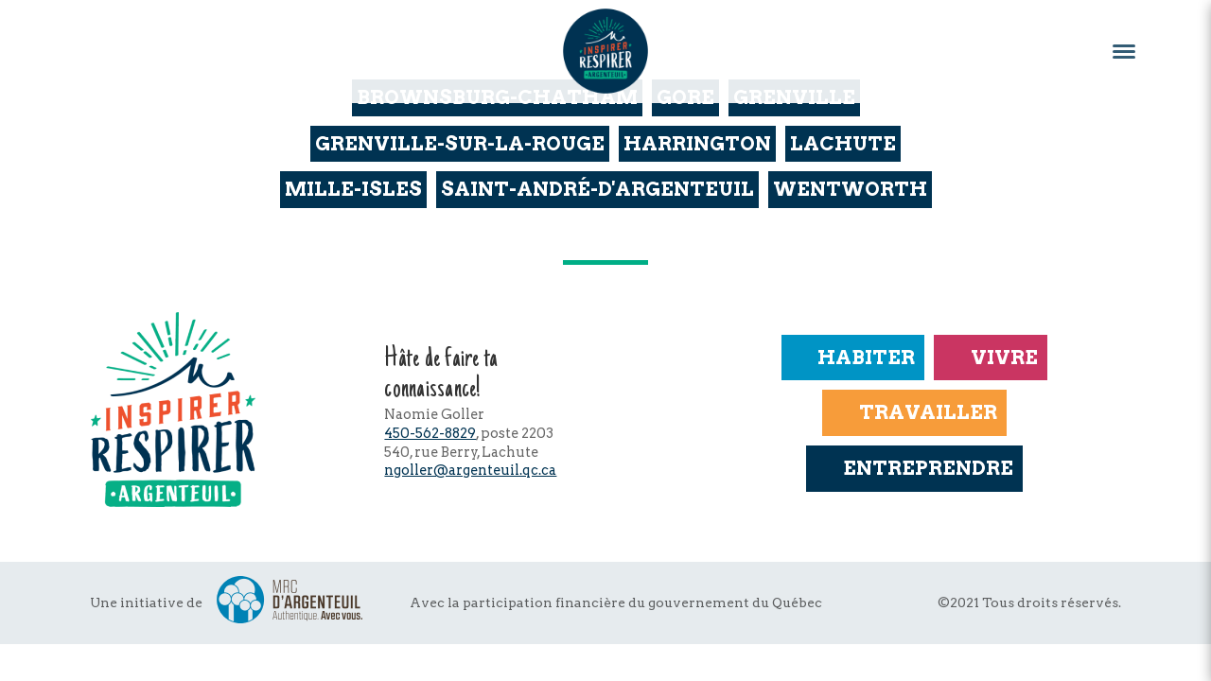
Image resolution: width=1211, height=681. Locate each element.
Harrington (697, 143)
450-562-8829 (430, 433)
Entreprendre (914, 468)
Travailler (914, 412)
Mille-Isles (353, 189)
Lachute (843, 143)
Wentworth (850, 189)
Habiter (853, 357)
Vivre (990, 357)
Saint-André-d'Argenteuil (597, 189)
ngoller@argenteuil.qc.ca (470, 470)
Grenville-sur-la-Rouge (460, 143)
